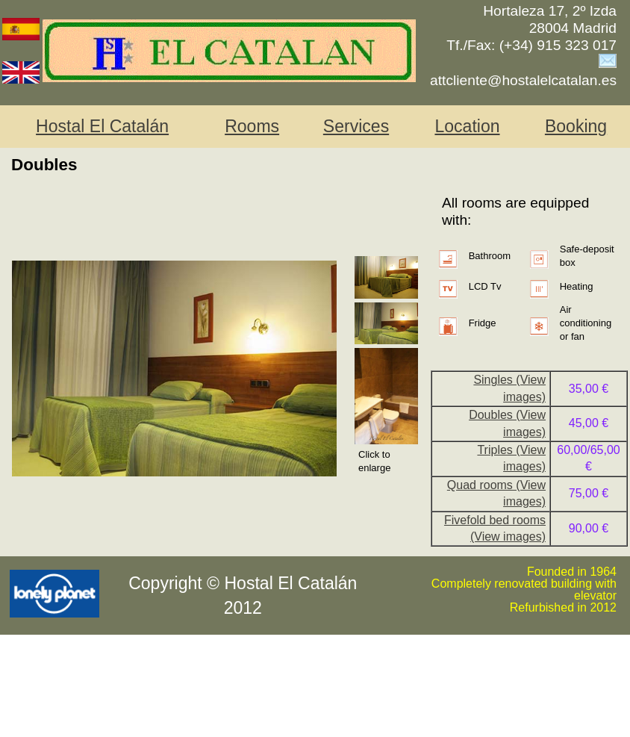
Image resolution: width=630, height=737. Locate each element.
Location (466, 126)
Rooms (252, 126)
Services (356, 126)
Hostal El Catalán (102, 126)
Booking (576, 126)
